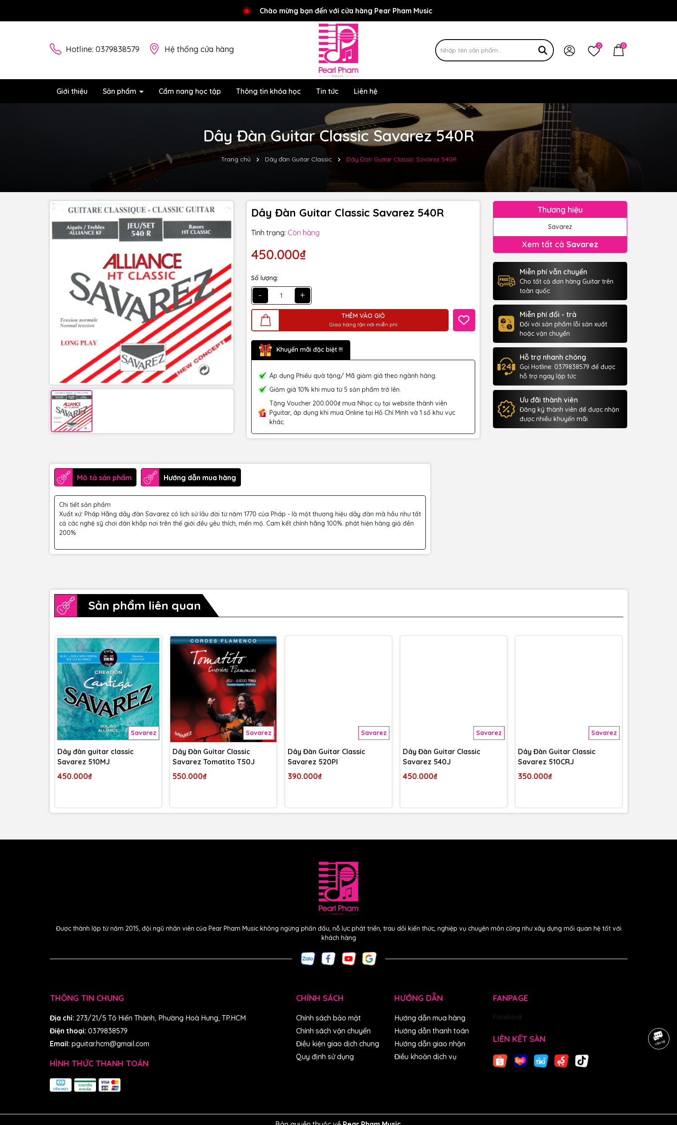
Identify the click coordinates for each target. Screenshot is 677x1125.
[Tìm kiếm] (543, 50)
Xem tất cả (560, 244)
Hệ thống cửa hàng (199, 49)
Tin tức (327, 91)
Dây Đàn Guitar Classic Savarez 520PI (326, 756)
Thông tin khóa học (268, 91)
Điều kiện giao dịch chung (337, 1043)
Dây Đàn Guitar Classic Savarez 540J (442, 756)
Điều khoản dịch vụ (425, 1056)
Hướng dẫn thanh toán (431, 1030)
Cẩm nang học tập (190, 91)
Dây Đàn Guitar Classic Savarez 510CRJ (557, 756)
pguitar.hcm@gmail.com (110, 1043)
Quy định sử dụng (325, 1056)
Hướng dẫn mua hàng (429, 1017)
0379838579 (118, 49)
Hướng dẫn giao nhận (429, 1043)
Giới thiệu (72, 91)
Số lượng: (264, 278)
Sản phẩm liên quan (144, 605)
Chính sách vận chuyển (333, 1030)
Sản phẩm (120, 91)
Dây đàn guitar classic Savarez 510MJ (95, 756)
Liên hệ (365, 91)
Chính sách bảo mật (328, 1017)
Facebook (508, 1017)
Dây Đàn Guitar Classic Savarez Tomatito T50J (213, 756)
